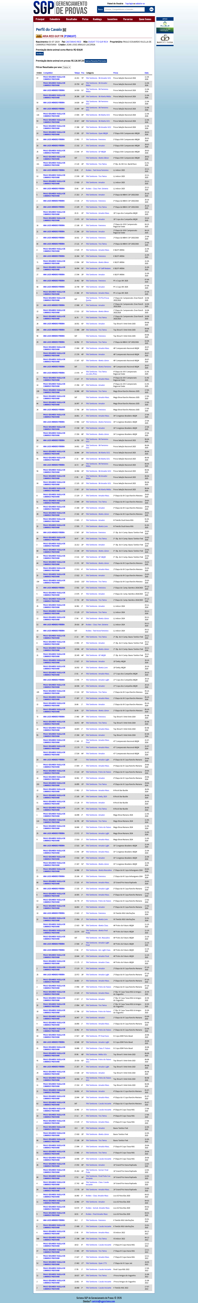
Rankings (97, 19)
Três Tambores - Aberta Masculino (99, 870)
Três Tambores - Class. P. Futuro (98, 1048)
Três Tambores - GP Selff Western (98, 268)
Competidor (48, 73)
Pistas (85, 19)
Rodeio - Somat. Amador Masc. (98, 1208)
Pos (82, 73)
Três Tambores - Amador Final (97, 956)
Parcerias (128, 19)
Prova (115, 73)
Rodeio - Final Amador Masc (97, 1214)
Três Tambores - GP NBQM (96, 152)
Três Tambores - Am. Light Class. (98, 950)
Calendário (55, 19)
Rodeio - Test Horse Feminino (97, 170)
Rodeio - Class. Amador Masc (97, 1195)
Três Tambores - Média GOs (96, 1054)
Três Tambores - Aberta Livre (97, 526)
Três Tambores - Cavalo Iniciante (98, 1103)
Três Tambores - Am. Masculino (98, 938)
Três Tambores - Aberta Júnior (97, 360)
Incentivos (112, 19)
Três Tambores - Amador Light (97, 680)
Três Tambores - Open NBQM (97, 133)
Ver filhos (40, 54)
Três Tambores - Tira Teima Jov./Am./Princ (96, 372)
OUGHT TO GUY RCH (98, 41)
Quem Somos (145, 19)
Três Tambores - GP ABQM (96, 557)
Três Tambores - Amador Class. (98, 962)
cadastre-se (140, 3)
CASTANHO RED (73, 41)
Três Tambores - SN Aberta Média (98, 96)
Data (146, 73)
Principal (40, 19)
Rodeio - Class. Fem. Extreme (97, 188)
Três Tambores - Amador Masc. (98, 213)
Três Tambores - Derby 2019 (96, 796)
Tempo (77, 73)
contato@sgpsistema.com (103, 1301)
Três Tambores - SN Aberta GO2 (98, 115)
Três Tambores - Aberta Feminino (98, 366)
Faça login (129, 3)
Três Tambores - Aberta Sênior (97, 158)
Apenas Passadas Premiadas (95, 61)
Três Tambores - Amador (95, 145)
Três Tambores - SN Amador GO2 (98, 127)
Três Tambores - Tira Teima (96, 164)
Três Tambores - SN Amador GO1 (98, 78)
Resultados (71, 19)
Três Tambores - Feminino (96, 139)
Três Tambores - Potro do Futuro (98, 772)
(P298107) (70, 36)
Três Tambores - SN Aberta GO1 (98, 121)
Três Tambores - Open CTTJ (96, 1263)
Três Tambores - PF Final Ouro (97, 1036)
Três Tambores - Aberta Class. (97, 925)
